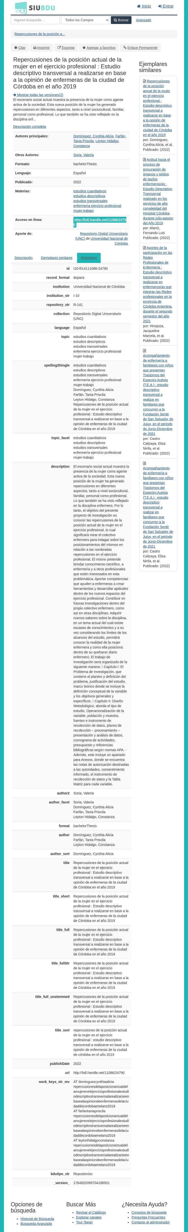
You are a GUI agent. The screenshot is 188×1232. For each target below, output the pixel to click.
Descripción (24, 258)
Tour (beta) (84, 1222)
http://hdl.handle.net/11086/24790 (99, 222)
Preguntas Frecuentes (148, 1217)
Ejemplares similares (56, 258)
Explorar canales (89, 1217)
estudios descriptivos (89, 196)
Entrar (166, 6)
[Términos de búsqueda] (35, 20)
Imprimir (43, 48)
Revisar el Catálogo (91, 1212)
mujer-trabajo (83, 211)
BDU (19, 7)
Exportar (68, 48)
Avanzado (143, 20)
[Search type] (85, 20)
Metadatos (89, 258)
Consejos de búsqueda (148, 1212)
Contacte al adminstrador (150, 1222)
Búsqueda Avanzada (36, 1224)
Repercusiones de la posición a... (39, 34)
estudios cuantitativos (89, 191)
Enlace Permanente (142, 48)
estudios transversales (90, 201)
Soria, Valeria (83, 155)
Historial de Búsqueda (37, 1219)
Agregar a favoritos (101, 48)
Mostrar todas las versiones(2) (38, 95)
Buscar (121, 20)
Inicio (144, 6)
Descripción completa (29, 127)
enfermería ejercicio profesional (97, 206)
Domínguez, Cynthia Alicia (93, 136)
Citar (22, 48)
